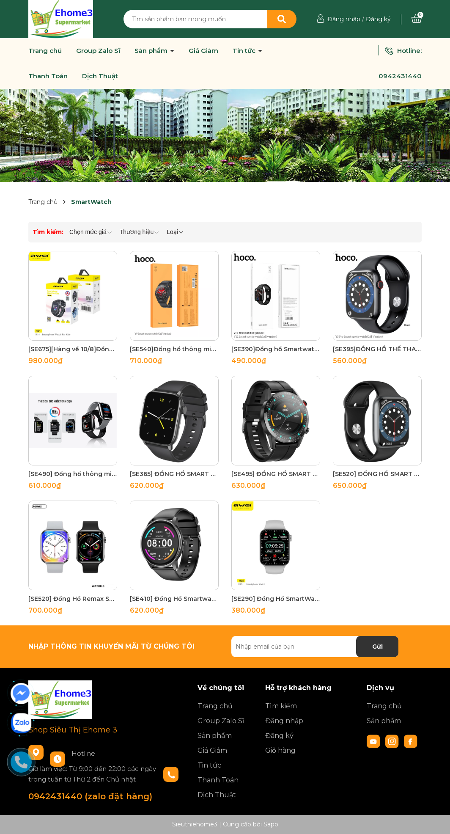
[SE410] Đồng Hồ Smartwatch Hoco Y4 (174, 599)
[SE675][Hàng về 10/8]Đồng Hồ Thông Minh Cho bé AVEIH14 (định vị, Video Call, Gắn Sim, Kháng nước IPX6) (72, 349)
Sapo (270, 824)
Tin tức (245, 51)
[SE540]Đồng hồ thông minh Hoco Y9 (174, 349)
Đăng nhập (343, 19)
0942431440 (400, 76)
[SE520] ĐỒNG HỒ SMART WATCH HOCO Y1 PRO (377, 474)
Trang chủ (45, 51)
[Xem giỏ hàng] (417, 19)
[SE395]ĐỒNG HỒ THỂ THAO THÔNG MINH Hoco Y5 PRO (377, 349)
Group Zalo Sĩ (98, 51)
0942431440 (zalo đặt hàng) (90, 796)
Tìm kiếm (281, 706)
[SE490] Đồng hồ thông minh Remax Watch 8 (72, 474)
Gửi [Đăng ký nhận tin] (377, 646)
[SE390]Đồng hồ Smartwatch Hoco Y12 (275, 349)
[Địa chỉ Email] (314, 646)
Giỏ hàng (280, 750)
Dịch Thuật (100, 76)
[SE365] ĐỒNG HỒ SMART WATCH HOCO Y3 (174, 474)
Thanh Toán (48, 76)
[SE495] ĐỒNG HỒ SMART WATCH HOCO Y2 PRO (275, 474)
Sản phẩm (151, 51)
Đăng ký (378, 19)
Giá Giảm (203, 51)
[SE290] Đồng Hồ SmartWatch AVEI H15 (275, 599)
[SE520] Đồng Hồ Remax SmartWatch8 (72, 599)
